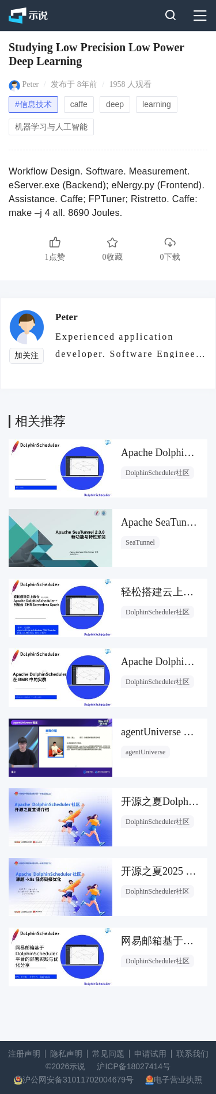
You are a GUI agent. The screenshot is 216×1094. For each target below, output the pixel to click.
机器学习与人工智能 (51, 126)
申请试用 (150, 1054)
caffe (79, 104)
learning (156, 104)
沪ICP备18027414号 (133, 1066)
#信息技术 (33, 104)
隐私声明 (66, 1054)
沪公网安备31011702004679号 (78, 1079)
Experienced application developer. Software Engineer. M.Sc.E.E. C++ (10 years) (129, 345)
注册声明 (24, 1054)
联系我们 (192, 1054)
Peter (30, 84)
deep (115, 104)
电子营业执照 (178, 1079)
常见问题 (108, 1054)
